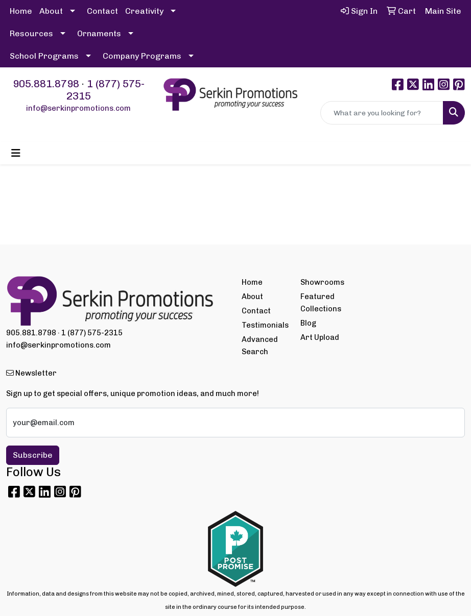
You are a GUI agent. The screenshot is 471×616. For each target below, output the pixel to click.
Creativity (144, 11)
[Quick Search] (381, 113)
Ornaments (99, 33)
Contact (102, 11)
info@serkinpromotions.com (78, 108)
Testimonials (265, 325)
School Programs (44, 56)
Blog (308, 323)
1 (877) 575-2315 (92, 332)
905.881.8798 (46, 84)
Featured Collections (320, 302)
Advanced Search (260, 345)
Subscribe (33, 455)
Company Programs (142, 56)
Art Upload (319, 337)
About (51, 11)
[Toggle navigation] (16, 153)
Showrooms (322, 282)
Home (21, 11)
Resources (31, 33)
